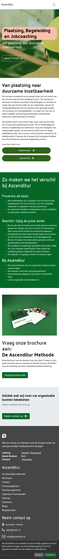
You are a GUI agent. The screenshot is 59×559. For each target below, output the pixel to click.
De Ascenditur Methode (13, 474)
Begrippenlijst (9, 510)
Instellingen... (7, 555)
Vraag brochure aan (15, 375)
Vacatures (7, 502)
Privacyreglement (10, 486)
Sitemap (6, 498)
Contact (6, 482)
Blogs (5, 506)
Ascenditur (7, 4)
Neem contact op (13, 58)
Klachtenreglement (11, 490)
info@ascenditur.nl (16, 536)
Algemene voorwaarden (14, 494)
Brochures (7, 478)
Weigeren (39, 555)
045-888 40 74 (13, 530)
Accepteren (50, 555)
